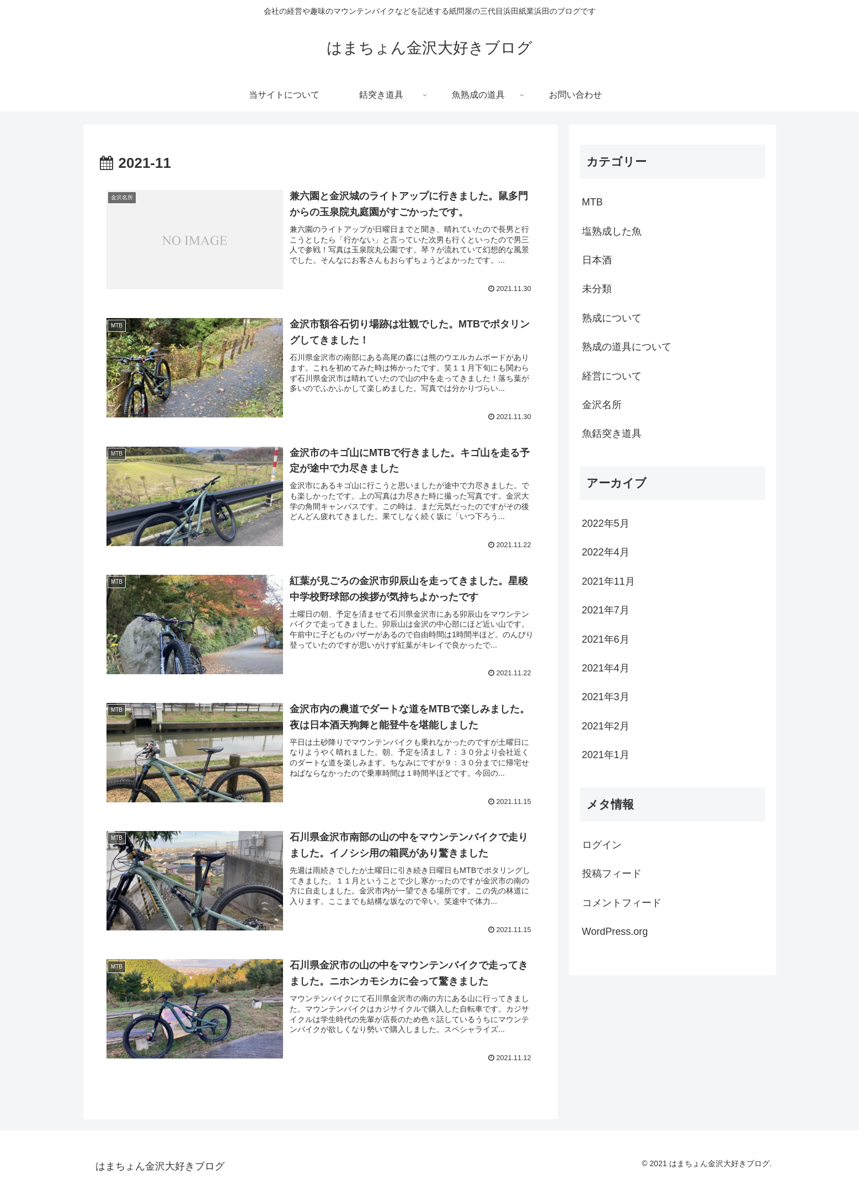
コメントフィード (621, 902)
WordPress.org (615, 931)
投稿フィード (612, 873)
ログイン (602, 844)
